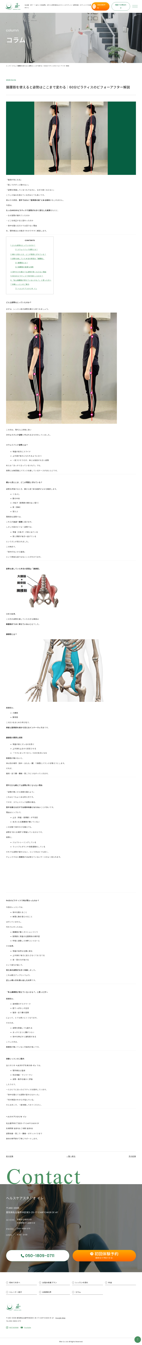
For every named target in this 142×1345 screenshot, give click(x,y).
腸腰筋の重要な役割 (24, 267)
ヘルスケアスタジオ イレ (26, 288)
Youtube (27, 1327)
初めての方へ (14, 1282)
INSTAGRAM (14, 1327)
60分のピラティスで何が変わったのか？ (26, 276)
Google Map (60, 1318)
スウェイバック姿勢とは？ (26, 249)
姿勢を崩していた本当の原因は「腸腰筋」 (27, 259)
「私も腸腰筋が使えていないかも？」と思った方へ (30, 280)
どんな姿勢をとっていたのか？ (23, 245)
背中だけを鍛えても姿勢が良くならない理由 (28, 272)
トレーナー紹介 (15, 1292)
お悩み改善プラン (49, 1282)
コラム (78, 1292)
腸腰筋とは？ (21, 263)
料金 (110, 1282)
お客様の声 (46, 1292)
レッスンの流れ (81, 1282)
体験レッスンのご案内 (19, 284)
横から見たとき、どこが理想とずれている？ (28, 254)
